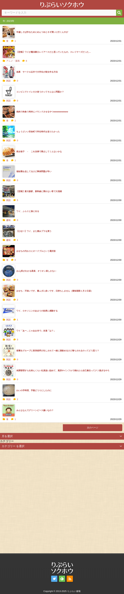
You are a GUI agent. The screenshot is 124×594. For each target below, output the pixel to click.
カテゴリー (7, 441)
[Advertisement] (26, 500)
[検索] (119, 13)
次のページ (92, 427)
